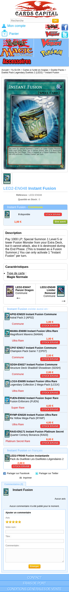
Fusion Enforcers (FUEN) (24, 401)
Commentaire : (13, 545)
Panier (14, 34)
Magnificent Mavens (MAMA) (26, 334)
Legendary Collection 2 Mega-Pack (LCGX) (34, 384)
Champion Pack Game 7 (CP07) (28, 351)
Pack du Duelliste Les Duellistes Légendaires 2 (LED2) (37, 459)
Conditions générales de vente (34, 589)
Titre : (8, 536)
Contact (34, 577)
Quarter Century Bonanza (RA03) (29, 434)
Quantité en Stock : (28, 199)
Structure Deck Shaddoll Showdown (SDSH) (35, 367)
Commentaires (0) (13, 484)
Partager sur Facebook (18, 473)
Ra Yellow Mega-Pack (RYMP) (27, 418)
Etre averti (60, 221)
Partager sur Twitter (48, 473)
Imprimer (27, 478)
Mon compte (16, 26)
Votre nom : (11, 527)
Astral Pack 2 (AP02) (22, 317)
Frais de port (34, 583)
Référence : (22, 195)
